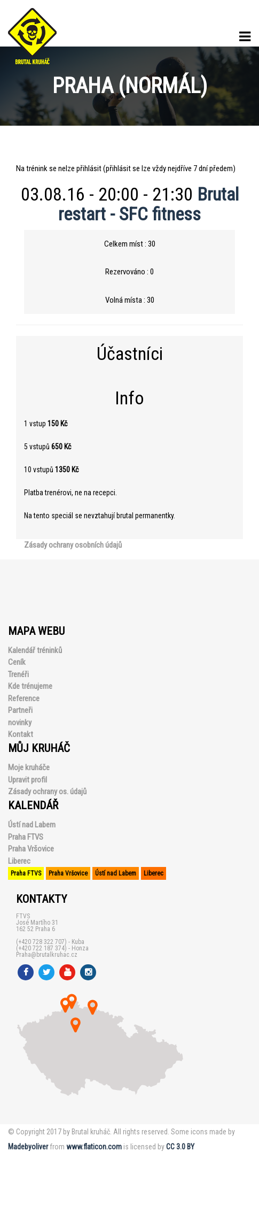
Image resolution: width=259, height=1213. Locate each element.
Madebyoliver (28, 1146)
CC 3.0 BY (180, 1146)
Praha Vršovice (31, 849)
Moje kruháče (29, 767)
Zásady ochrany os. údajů (47, 791)
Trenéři (18, 674)
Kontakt (20, 734)
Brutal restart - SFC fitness (148, 204)
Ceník (17, 662)
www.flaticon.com (94, 1146)
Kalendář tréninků (35, 650)
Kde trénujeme (30, 686)
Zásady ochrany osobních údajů (73, 545)
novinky (20, 722)
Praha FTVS (25, 837)
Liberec (19, 861)
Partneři (20, 710)
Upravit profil (27, 780)
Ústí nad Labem (32, 825)
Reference (24, 698)
